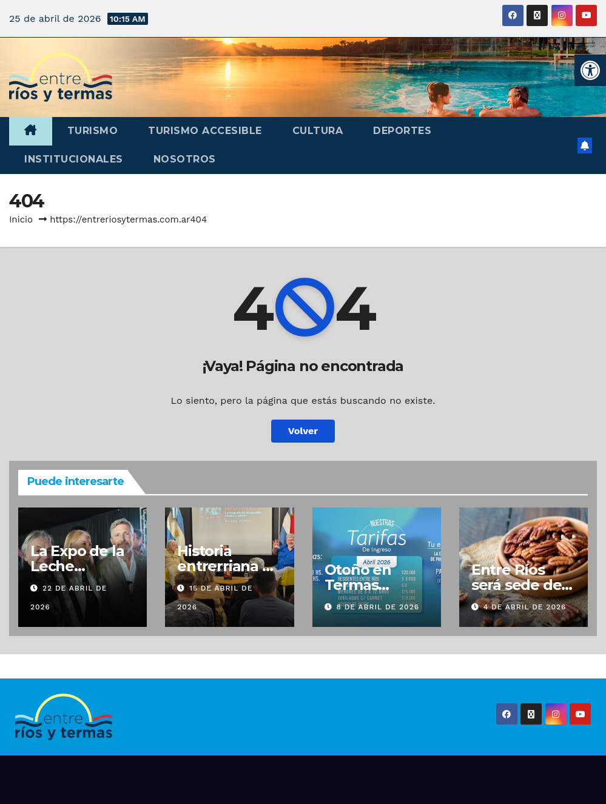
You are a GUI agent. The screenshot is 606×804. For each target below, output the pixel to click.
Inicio (21, 219)
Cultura (317, 130)
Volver (303, 431)
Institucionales (73, 159)
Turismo (92, 130)
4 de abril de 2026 (525, 607)
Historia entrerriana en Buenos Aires (228, 566)
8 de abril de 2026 (377, 607)
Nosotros (184, 159)
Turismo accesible (205, 130)
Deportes (402, 130)
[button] (590, 70)
